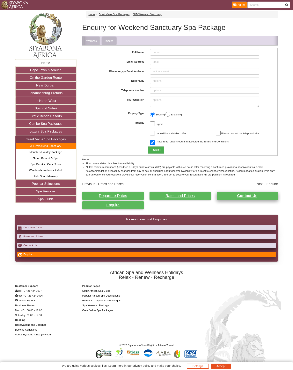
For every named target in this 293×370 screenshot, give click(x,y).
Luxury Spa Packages (45, 131)
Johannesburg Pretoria (46, 93)
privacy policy (141, 365)
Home (45, 63)
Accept (220, 366)
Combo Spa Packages (45, 124)
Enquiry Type (136, 113)
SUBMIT (156, 149)
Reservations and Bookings (31, 324)
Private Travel (165, 345)
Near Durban (45, 85)
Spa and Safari (46, 108)
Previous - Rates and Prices (103, 184)
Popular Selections (46, 184)
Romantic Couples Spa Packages (101, 300)
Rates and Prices (180, 196)
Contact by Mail (26, 300)
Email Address (135, 61)
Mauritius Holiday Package (45, 152)
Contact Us (247, 196)
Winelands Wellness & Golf (45, 170)
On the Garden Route (46, 77)
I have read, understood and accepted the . (189, 142)
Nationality (137, 80)
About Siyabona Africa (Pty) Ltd (33, 334)
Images (109, 40)
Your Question (135, 99)
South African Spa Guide (96, 290)
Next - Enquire (267, 184)
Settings (198, 366)
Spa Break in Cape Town (46, 164)
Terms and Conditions (216, 141)
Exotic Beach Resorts (46, 116)
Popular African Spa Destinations (101, 295)
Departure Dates (113, 196)
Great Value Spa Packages (46, 139)
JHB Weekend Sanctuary (45, 145)
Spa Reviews (45, 191)
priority (140, 122)
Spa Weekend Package (95, 305)
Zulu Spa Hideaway (46, 176)
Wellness (91, 40)
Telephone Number (132, 90)
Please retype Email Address (126, 71)
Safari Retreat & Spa (45, 158)
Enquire (113, 205)
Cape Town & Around (45, 70)
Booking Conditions (26, 329)
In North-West (45, 101)
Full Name (138, 52)
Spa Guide (46, 199)
